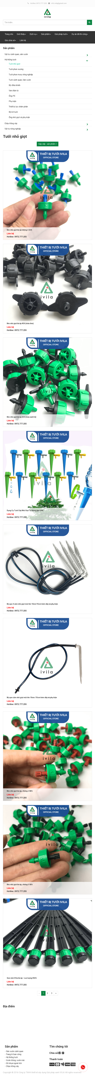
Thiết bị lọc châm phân (18, 106)
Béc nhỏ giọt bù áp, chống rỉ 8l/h (20, 791)
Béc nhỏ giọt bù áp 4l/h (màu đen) (20, 323)
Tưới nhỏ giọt (14, 64)
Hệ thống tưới (10, 59)
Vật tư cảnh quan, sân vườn (16, 54)
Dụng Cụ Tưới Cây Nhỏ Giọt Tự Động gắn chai (25, 510)
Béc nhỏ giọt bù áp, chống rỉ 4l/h (20, 884)
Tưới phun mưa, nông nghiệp (21, 74)
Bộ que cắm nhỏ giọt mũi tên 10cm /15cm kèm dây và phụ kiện (32, 697)
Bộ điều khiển (14, 85)
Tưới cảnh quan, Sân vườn (20, 80)
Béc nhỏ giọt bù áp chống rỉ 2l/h (19, 230)
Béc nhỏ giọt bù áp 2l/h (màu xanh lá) (21, 417)
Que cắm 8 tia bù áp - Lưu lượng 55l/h (22, 978)
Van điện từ (14, 90)
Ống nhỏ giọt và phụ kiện (19, 117)
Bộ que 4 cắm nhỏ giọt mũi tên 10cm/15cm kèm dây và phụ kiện (32, 604)
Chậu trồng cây (11, 123)
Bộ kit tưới (13, 112)
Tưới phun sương (16, 69)
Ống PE (12, 96)
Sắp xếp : (47, 144)
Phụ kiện (12, 101)
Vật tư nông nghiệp (13, 129)
